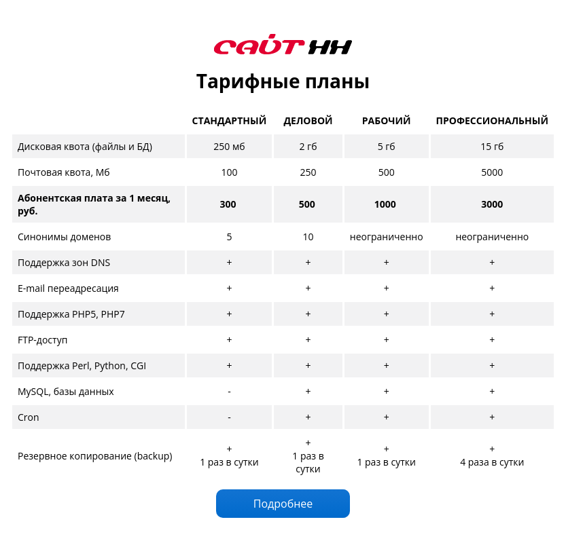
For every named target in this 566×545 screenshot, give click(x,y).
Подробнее (283, 503)
